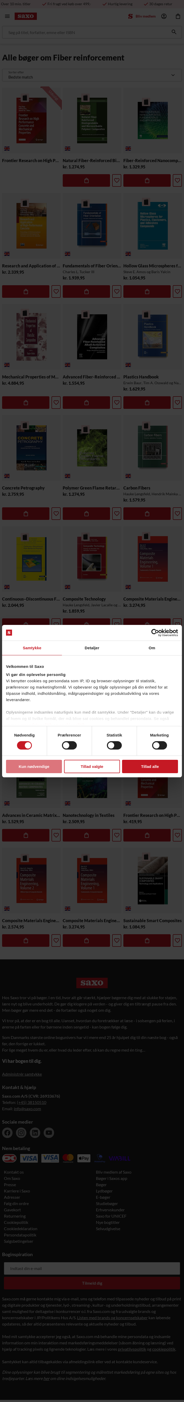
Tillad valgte (92, 766)
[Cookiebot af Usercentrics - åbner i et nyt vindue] (155, 632)
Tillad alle (150, 766)
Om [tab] (152, 647)
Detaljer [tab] (92, 647)
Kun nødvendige (34, 766)
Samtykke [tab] (32, 647)
